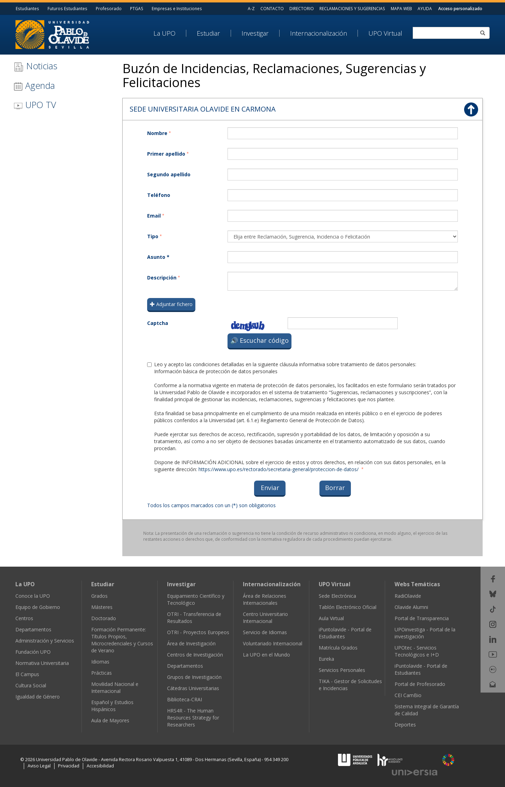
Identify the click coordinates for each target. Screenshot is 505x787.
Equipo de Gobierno (37, 607)
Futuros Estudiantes (67, 8)
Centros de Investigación (195, 654)
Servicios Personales (342, 670)
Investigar (255, 33)
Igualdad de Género (37, 696)
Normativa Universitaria (42, 663)
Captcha (157, 323)
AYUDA (425, 8)
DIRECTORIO (301, 8)
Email (154, 215)
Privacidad (68, 766)
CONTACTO (272, 8)
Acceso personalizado (460, 8)
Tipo (152, 236)
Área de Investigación (191, 643)
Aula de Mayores (110, 720)
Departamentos (33, 629)
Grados (99, 596)
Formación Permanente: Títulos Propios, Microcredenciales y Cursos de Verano (122, 640)
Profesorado (109, 8)
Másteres (102, 607)
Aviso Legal (39, 766)
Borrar (335, 487)
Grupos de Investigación (194, 677)
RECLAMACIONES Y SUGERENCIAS (352, 8)
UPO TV (35, 105)
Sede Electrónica (337, 596)
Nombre (157, 133)
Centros (24, 618)
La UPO (164, 33)
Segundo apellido (168, 174)
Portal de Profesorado (420, 684)
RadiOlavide (408, 596)
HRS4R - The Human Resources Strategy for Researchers (193, 717)
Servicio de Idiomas (265, 632)
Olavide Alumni (411, 607)
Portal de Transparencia (422, 618)
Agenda (34, 85)
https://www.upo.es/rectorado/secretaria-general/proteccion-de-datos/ (279, 469)
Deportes (405, 724)
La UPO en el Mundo (266, 654)
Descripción (161, 277)
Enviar (270, 487)
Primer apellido (166, 153)
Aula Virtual (331, 618)
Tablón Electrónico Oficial (347, 607)
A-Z (251, 8)
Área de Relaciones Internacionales (264, 599)
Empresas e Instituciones (177, 8)
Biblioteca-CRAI (184, 699)
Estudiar (208, 33)
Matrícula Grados (338, 647)
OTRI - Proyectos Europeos (198, 632)
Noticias (35, 66)
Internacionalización (318, 33)
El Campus (27, 674)
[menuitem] (169, 33)
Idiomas (100, 661)
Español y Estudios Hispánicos (112, 705)
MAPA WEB (401, 8)
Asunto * (158, 257)
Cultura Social (30, 685)
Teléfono (158, 195)
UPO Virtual (385, 33)
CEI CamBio (408, 695)
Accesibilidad (100, 766)
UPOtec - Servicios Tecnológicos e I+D (417, 651)
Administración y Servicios (44, 640)
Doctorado (103, 618)
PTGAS (136, 8)
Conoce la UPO (32, 596)
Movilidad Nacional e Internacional (114, 687)
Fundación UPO (33, 651)
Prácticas (101, 672)
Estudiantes (27, 8)
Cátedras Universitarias (193, 688)
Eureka (326, 658)
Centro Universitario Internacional (265, 617)
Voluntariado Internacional (272, 643)
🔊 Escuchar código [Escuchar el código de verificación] (259, 340)
